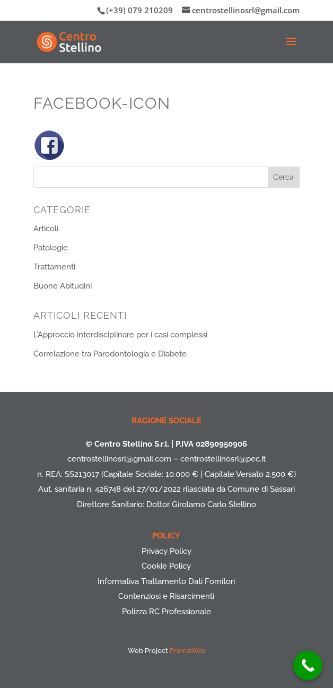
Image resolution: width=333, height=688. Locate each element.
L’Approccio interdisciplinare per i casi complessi (120, 334)
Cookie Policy (166, 566)
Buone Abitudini (62, 286)
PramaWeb (187, 651)
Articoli (45, 228)
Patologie (50, 247)
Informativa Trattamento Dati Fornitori (166, 581)
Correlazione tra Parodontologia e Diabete (110, 354)
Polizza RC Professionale (166, 611)
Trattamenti (54, 267)
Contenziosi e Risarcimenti (166, 596)
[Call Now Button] (307, 665)
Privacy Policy (166, 551)
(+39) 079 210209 (139, 10)
